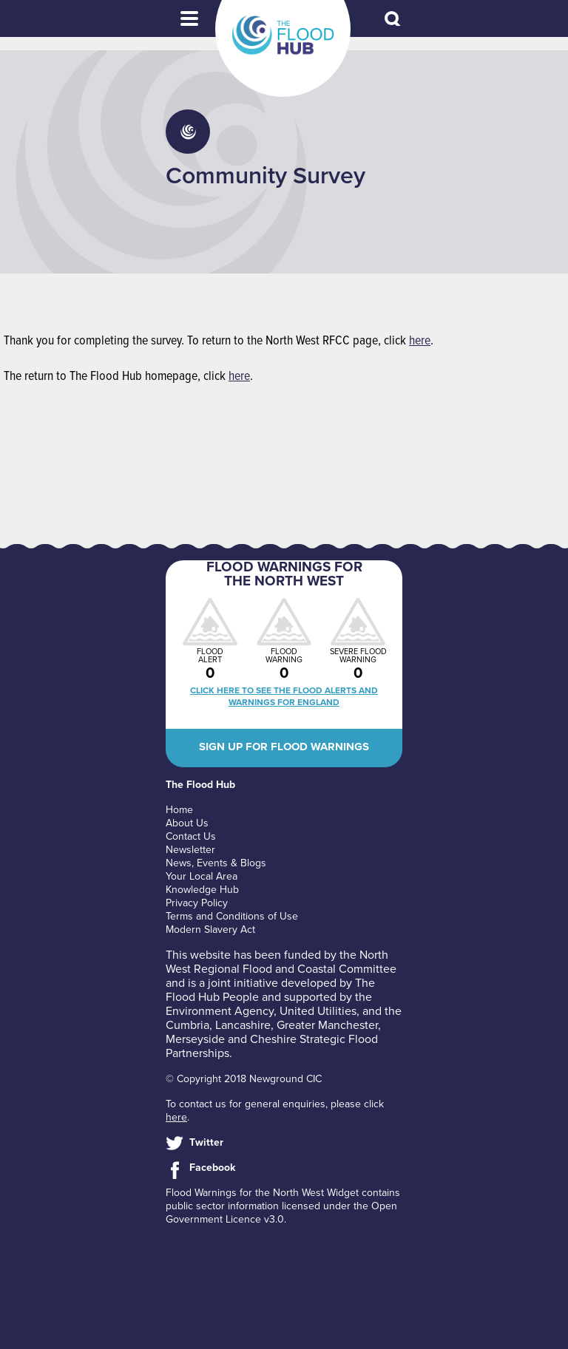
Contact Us (191, 836)
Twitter (206, 1142)
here (419, 341)
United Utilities (318, 1011)
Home (179, 809)
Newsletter (190, 849)
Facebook (212, 1167)
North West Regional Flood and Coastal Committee (281, 962)
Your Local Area (201, 876)
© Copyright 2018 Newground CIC (244, 1079)
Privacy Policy (197, 903)
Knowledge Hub (202, 889)
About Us (187, 823)
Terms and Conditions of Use (232, 916)
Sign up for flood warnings (284, 746)
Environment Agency (220, 1011)
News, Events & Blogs (216, 863)
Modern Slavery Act (210, 929)
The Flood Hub (283, 35)
